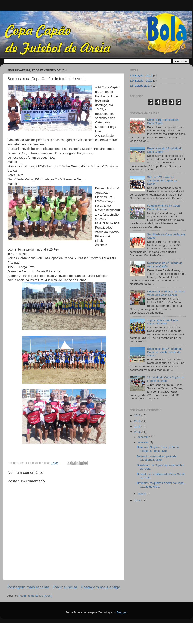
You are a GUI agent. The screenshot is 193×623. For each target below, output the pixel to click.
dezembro (144, 436)
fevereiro (143, 442)
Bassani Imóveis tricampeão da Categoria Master (157, 458)
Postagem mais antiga (100, 587)
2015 (137, 426)
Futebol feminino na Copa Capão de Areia (163, 207)
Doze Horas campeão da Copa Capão (162, 121)
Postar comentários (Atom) (36, 595)
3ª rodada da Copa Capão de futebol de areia (165, 379)
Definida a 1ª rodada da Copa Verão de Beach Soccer (166, 293)
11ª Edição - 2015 (141, 75)
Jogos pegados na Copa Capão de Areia (162, 322)
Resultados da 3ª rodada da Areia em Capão (164, 264)
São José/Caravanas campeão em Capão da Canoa (162, 180)
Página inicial (65, 587)
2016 (137, 421)
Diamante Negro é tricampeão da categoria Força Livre (158, 449)
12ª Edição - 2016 (141, 80)
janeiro (142, 493)
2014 (137, 432)
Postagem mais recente (28, 587)
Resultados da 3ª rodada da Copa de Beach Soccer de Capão (164, 352)
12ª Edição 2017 (140, 85)
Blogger (121, 612)
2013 (137, 500)
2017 (137, 415)
